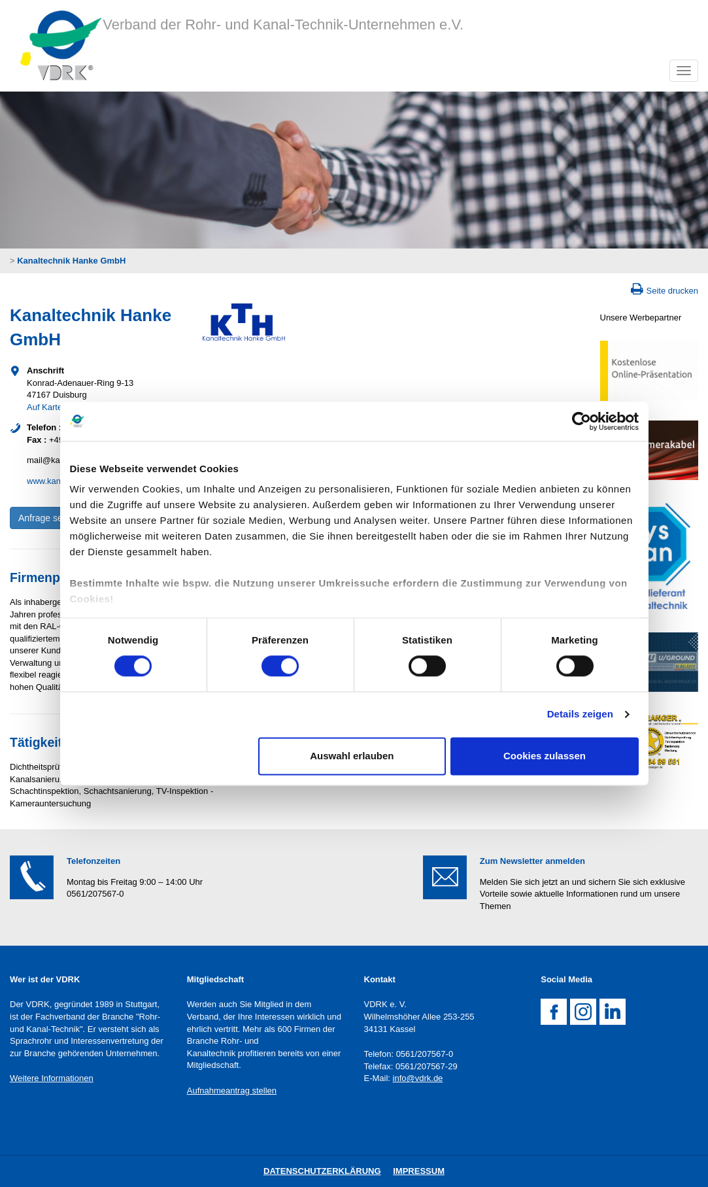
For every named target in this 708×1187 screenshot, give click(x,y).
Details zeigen (580, 714)
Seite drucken (673, 291)
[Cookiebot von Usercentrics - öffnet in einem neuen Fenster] (581, 421)
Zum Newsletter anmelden (532, 861)
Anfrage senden (50, 518)
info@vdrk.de (418, 1078)
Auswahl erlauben (352, 755)
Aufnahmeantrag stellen (232, 1090)
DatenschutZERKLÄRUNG (322, 1171)
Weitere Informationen (51, 1078)
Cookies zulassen (544, 755)
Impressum (419, 1171)
